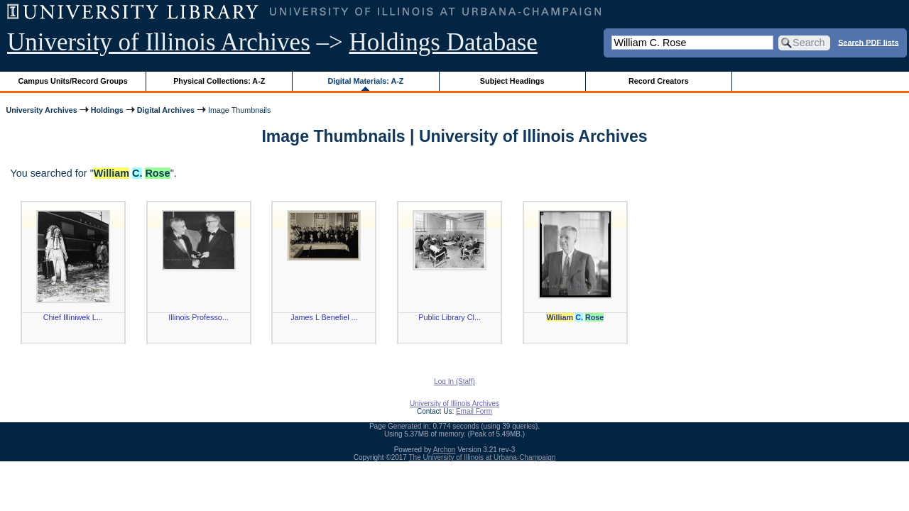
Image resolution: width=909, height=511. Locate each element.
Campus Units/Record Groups (73, 81)
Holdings (107, 110)
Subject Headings (512, 81)
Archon (444, 450)
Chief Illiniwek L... (73, 317)
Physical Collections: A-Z (219, 81)
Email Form (474, 411)
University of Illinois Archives (158, 42)
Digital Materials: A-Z (365, 81)
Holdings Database (443, 42)
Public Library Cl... (449, 317)
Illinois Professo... (198, 317)
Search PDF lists (868, 42)
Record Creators (658, 81)
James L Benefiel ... (323, 317)
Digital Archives (166, 110)
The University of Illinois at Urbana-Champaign (482, 457)
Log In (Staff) (454, 381)
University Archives (41, 110)
